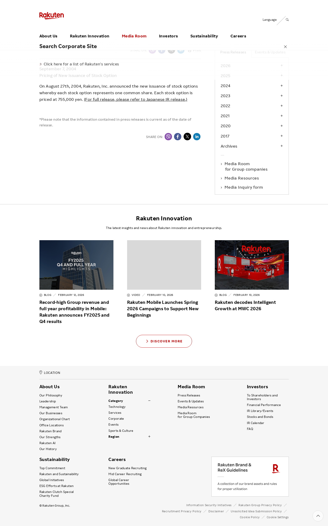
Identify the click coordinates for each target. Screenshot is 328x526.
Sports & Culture (120, 430)
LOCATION (49, 372)
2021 (225, 115)
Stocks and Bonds (260, 417)
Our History (48, 449)
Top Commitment (52, 468)
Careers (238, 30)
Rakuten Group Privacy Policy (260, 505)
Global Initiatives (51, 480)
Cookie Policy (250, 517)
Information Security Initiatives (209, 505)
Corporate (116, 418)
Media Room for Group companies (246, 166)
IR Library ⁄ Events (260, 411)
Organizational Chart (54, 419)
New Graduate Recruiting (127, 468)
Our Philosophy (50, 395)
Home (44, 39)
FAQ (250, 429)
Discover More (164, 341)
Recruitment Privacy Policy (182, 511)
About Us (48, 30)
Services (114, 412)
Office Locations (51, 425)
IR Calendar (255, 423)
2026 (226, 65)
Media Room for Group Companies (194, 415)
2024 (226, 85)
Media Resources (242, 177)
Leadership (47, 401)
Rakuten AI (47, 443)
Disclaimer (216, 511)
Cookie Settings (278, 517)
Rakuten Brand (50, 431)
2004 (114, 39)
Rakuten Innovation (89, 30)
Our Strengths (50, 437)
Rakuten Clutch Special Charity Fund (56, 493)
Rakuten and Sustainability (59, 474)
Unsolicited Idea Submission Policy (256, 511)
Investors (168, 30)
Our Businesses (50, 413)
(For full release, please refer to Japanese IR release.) (135, 99)
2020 (226, 125)
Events (113, 424)
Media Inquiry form (244, 187)
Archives (229, 145)
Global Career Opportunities (118, 481)
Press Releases (92, 39)
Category (115, 401)
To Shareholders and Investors (262, 397)
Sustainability (204, 30)
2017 (225, 135)
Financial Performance (264, 405)
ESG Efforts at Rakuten (56, 486)
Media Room (134, 30)
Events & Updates (270, 52)
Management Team (53, 407)
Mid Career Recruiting (125, 474)
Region (113, 436)
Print (194, 50)
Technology (117, 407)
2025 (226, 75)
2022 (226, 105)
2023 (225, 95)
